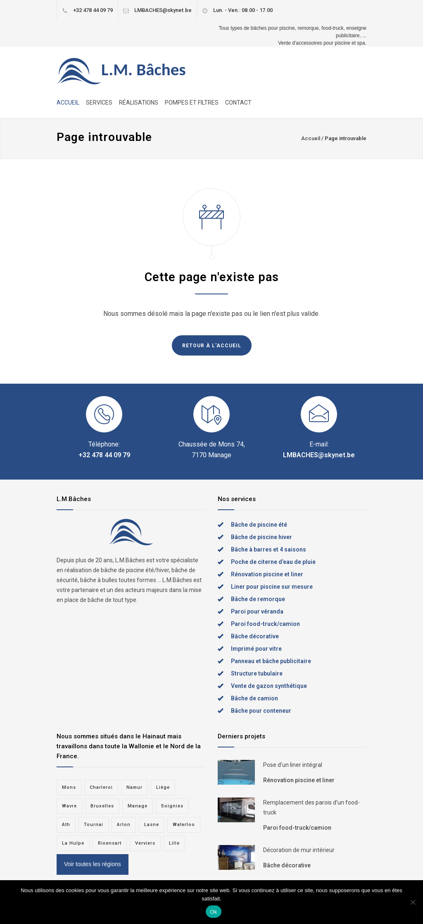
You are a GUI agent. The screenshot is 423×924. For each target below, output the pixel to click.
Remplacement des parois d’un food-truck (311, 807)
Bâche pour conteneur (261, 710)
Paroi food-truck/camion (265, 624)
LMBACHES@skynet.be (163, 10)
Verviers (145, 843)
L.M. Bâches (143, 69)
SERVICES (99, 102)
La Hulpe (73, 843)
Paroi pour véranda (257, 611)
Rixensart (109, 843)
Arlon (124, 824)
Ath (66, 824)
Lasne (151, 824)
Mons (69, 787)
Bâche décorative (255, 636)
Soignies (172, 806)
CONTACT (238, 102)
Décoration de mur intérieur (299, 850)
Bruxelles (102, 806)
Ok (213, 912)
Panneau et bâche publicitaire (271, 661)
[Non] (413, 902)
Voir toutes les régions (92, 864)
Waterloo (184, 824)
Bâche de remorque (258, 599)
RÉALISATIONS (138, 102)
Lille (174, 843)
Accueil (310, 138)
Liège (163, 787)
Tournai (93, 824)
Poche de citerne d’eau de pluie (273, 562)
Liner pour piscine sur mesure (272, 586)
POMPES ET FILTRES (192, 102)
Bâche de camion (254, 698)
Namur (134, 787)
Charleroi (101, 787)
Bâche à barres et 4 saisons (268, 549)
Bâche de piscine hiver (261, 537)
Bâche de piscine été (259, 524)
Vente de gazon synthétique (269, 686)
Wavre (69, 806)
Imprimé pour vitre (256, 648)
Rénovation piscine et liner (267, 574)
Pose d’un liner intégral (292, 765)
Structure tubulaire (257, 673)
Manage (137, 806)
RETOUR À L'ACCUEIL (211, 346)
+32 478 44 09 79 (93, 10)
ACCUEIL (68, 102)
